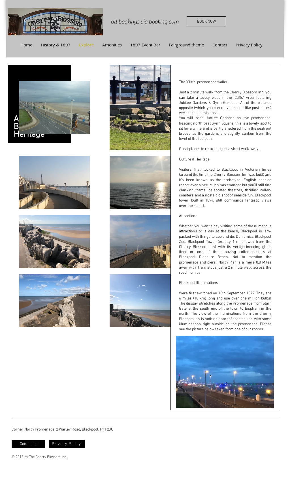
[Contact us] (28, 444)
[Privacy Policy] (67, 444)
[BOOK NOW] (206, 21)
